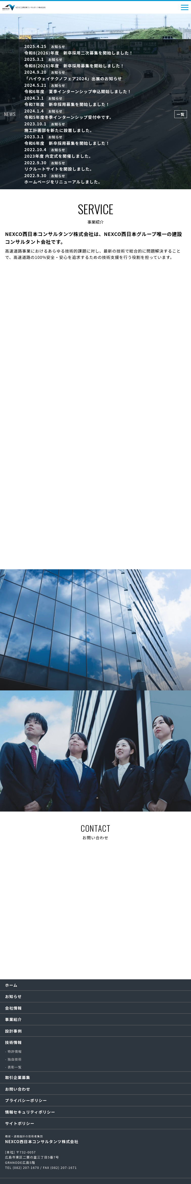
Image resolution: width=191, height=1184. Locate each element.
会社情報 (13, 1008)
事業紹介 (13, 1019)
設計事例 (13, 1031)
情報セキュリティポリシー (30, 1112)
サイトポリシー (19, 1123)
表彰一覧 (15, 1067)
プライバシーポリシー (26, 1100)
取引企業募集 (17, 1077)
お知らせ (13, 996)
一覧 (180, 114)
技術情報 (13, 1042)
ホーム (11, 985)
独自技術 (15, 1059)
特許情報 (15, 1051)
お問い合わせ (17, 1089)
